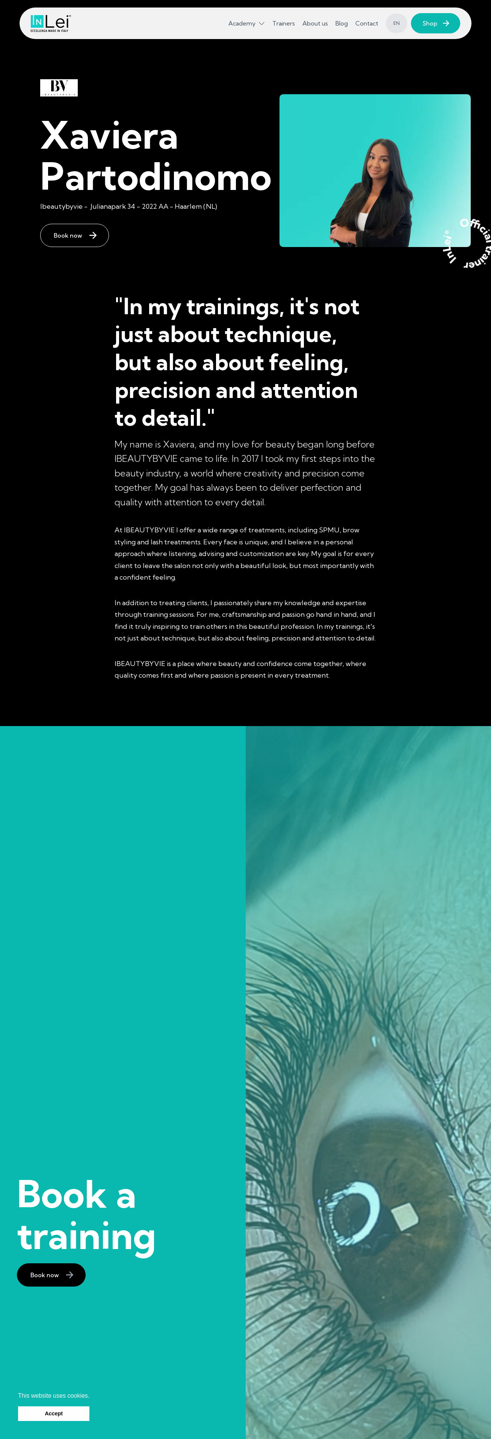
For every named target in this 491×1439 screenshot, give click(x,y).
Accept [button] (54, 1413)
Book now (68, 235)
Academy (241, 23)
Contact (366, 23)
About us (315, 23)
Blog (341, 23)
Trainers (283, 23)
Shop (430, 23)
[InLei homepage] (51, 23)
